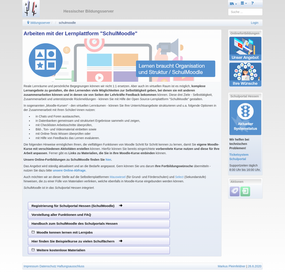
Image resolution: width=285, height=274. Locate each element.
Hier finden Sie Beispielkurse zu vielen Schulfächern (76, 241)
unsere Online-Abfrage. (69, 170)
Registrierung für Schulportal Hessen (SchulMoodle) (76, 206)
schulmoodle (67, 22)
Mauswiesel (118, 177)
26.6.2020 (254, 266)
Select (179, 177)
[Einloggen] (245, 191)
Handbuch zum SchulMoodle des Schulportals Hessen (74, 223)
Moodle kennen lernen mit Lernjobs (62, 232)
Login (254, 22)
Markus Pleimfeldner (232, 266)
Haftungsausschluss (70, 266)
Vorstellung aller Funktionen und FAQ (61, 214)
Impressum (31, 266)
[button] (233, 3)
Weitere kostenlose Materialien (58, 250)
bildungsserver (38, 22)
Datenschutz (47, 266)
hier (108, 159)
